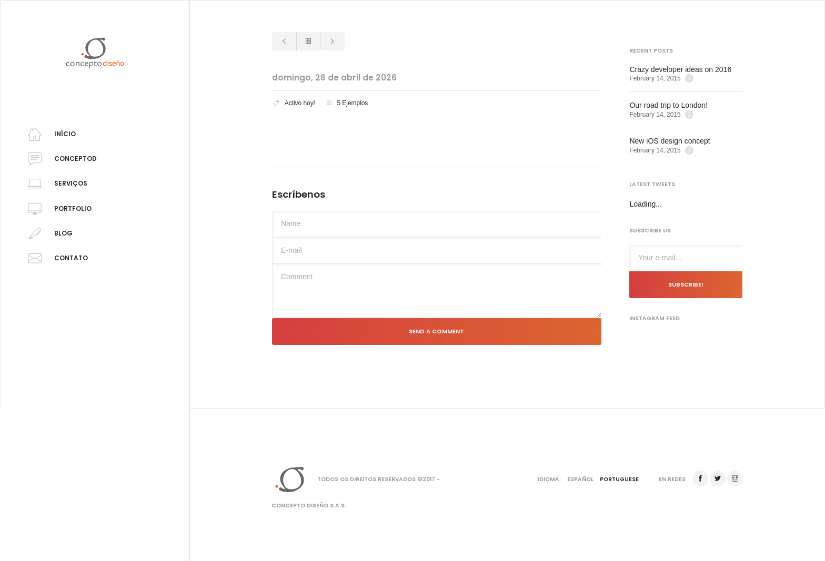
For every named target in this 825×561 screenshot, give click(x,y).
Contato (56, 258)
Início (50, 134)
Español (580, 479)
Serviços (55, 183)
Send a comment (436, 331)
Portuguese (619, 479)
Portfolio (58, 209)
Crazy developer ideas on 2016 (680, 69)
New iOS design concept (669, 141)
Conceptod (60, 159)
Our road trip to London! (668, 105)
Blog (48, 233)
